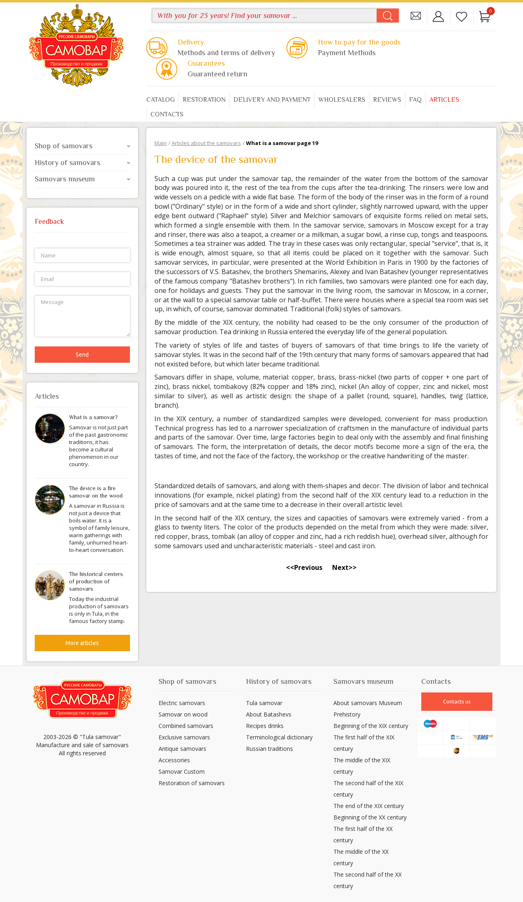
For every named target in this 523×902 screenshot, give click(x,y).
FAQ (415, 99)
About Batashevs (268, 714)
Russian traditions (269, 748)
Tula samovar (264, 703)
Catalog (160, 99)
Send (82, 354)
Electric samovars (182, 703)
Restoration (204, 99)
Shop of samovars (82, 146)
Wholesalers (341, 99)
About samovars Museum (367, 703)
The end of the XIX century (368, 806)
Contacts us (457, 701)
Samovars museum (82, 179)
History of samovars (82, 163)
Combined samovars (186, 726)
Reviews (387, 99)
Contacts (166, 114)
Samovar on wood (183, 714)
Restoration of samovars (192, 783)
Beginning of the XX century (370, 817)
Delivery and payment (272, 99)
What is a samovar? (93, 417)
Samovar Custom (182, 771)
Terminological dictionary (279, 737)
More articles (82, 643)
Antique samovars (182, 748)
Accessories (174, 760)
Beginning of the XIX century (370, 726)
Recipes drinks (265, 726)
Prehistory (346, 714)
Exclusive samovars (184, 737)
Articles (444, 99)
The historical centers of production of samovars (96, 581)
